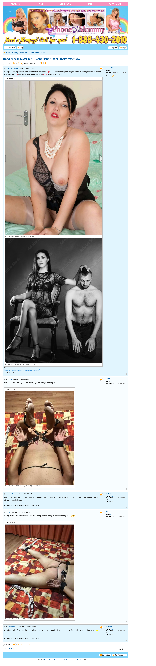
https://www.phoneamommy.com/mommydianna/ (22, 370)
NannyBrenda (110, 494)
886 (111, 496)
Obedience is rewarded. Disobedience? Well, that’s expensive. (42, 59)
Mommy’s (15, 4)
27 (111, 382)
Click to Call (115, 4)
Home (40, 4)
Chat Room (65, 4)
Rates (90, 4)
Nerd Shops (80, 660)
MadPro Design (68, 660)
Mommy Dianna (111, 68)
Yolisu (108, 379)
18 (111, 71)
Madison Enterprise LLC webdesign (53, 660)
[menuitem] (20, 48)
